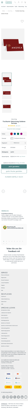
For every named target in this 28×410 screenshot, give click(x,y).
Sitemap (3, 287)
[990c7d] (21, 133)
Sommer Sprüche (4, 317)
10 (6, 243)
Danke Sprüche (4, 315)
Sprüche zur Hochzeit (5, 323)
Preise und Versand (5, 275)
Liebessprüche (4, 333)
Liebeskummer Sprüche (6, 312)
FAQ (2, 290)
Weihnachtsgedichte (5, 328)
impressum (4, 403)
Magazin (3, 285)
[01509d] (14, 133)
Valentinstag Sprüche (5, 330)
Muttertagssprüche (5, 320)
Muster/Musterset (5, 280)
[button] (22, 21)
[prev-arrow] (3, 195)
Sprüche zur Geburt (5, 346)
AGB (2, 304)
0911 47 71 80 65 (9, 365)
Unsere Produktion (5, 282)
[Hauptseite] (8, 2)
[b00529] (11, 133)
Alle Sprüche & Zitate (5, 310)
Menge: (4, 147)
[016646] (18, 133)
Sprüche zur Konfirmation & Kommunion (9, 325)
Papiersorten (3, 277)
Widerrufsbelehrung (5, 299)
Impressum (3, 296)
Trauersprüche (4, 338)
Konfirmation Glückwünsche (7, 343)
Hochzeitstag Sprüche (5, 340)
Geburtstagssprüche (5, 335)
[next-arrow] (24, 195)
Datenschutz (3, 301)
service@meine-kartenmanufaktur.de (10, 360)
